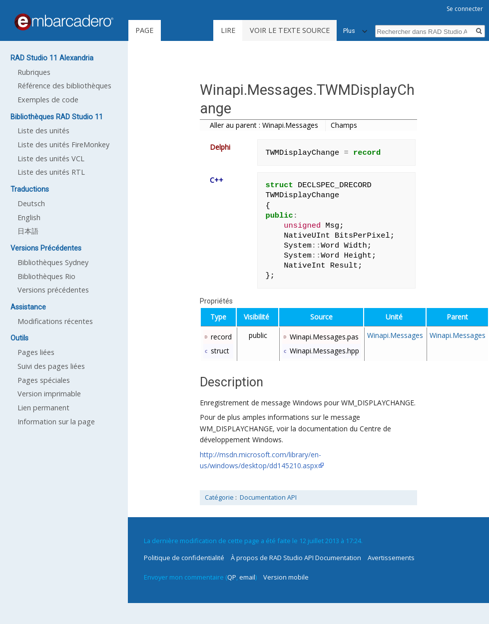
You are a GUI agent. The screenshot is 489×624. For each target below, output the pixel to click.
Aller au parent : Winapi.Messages (264, 125)
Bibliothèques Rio (46, 276)
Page (144, 30)
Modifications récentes (55, 321)
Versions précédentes (53, 290)
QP (231, 577)
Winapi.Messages (395, 335)
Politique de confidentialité (184, 557)
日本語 (27, 231)
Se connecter (465, 8)
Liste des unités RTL (51, 172)
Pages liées (35, 352)
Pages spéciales (43, 380)
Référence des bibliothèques (64, 85)
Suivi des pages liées (51, 366)
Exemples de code (47, 99)
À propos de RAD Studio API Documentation (296, 557)
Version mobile (286, 577)
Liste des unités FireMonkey (63, 144)
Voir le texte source (290, 30)
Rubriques (33, 72)
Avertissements (391, 557)
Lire (228, 30)
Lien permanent (43, 407)
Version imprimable (49, 393)
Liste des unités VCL (50, 158)
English (28, 217)
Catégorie (219, 497)
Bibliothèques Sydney (52, 262)
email (247, 577)
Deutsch (31, 203)
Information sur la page (56, 421)
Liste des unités (43, 130)
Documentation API (268, 497)
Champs (344, 125)
